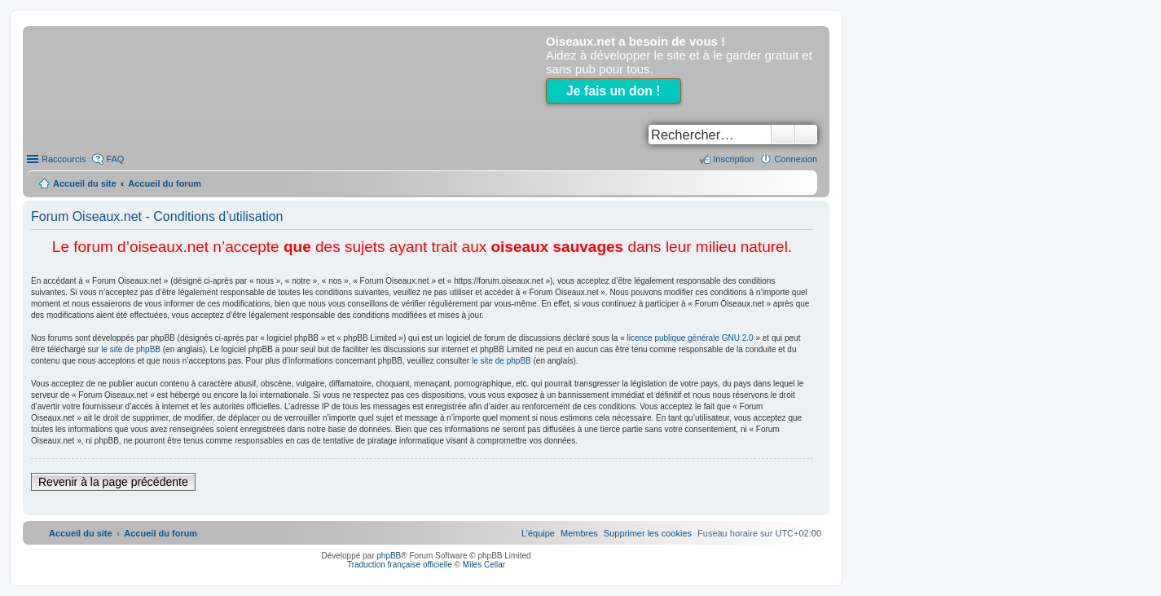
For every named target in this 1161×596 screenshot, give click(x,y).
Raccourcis (64, 159)
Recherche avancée (806, 134)
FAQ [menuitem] (115, 159)
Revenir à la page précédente (113, 481)
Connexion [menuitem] (795, 159)
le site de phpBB (131, 349)
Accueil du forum (164, 183)
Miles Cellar (484, 564)
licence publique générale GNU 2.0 (690, 337)
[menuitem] (648, 533)
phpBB (388, 555)
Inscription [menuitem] (733, 159)
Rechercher (783, 134)
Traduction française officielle (399, 564)
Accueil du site (85, 183)
